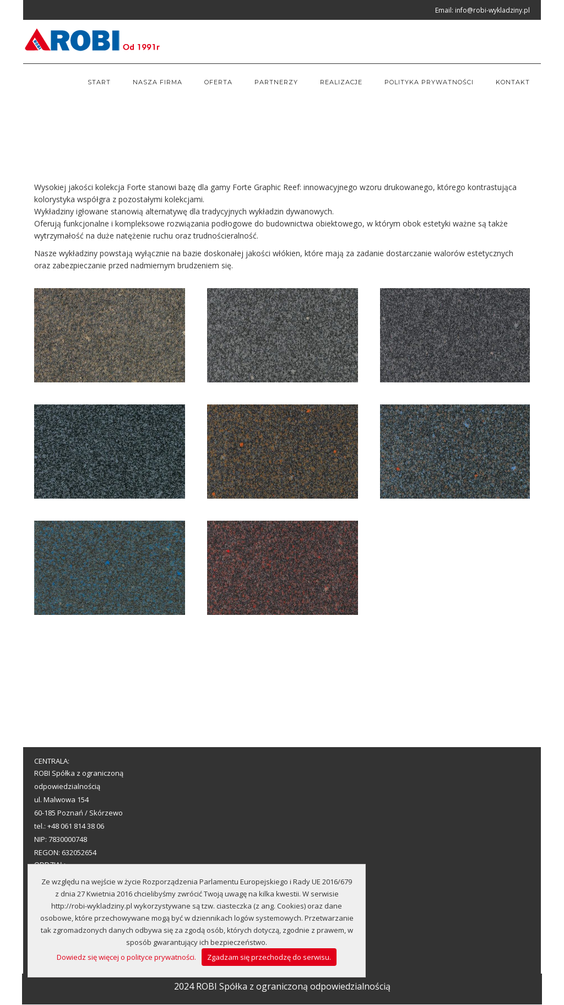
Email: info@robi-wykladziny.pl (482, 10)
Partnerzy (276, 82)
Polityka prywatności (429, 82)
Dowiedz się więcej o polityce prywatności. (126, 957)
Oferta (218, 82)
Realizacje (341, 82)
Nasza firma (157, 82)
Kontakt (513, 82)
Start (99, 82)
